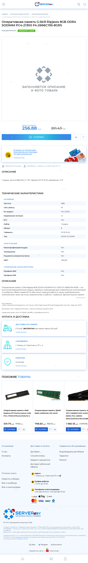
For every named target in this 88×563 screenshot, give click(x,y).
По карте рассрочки (23, 154)
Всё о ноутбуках (9, 483)
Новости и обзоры (10, 479)
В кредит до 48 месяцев (25, 150)
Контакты (6, 456)
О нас (4, 452)
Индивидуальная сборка (71, 452)
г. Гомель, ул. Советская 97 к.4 (48, 476)
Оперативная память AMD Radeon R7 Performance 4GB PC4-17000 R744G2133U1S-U (17, 413)
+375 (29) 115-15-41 (42, 492)
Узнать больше (19, 157)
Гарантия (63, 456)
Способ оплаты (37, 456)
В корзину (36, 137)
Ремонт (63, 460)
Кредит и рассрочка (40, 460)
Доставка (34, 452)
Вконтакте (56, 545)
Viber (32, 545)
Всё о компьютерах (11, 487)
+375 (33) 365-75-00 (57, 492)
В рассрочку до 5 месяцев (25, 152)
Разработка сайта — (37, 551)
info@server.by (22, 539)
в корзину (11, 429)
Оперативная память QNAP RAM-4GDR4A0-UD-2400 (48, 411)
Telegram (43, 545)
